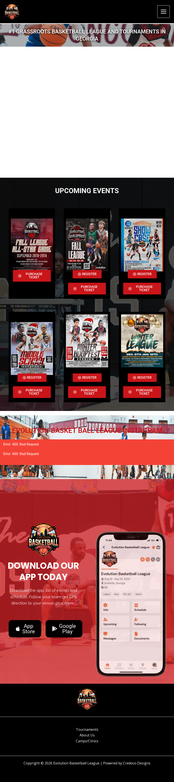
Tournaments (87, 729)
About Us (87, 735)
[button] (142, 274)
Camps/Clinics (87, 741)
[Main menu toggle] (164, 12)
